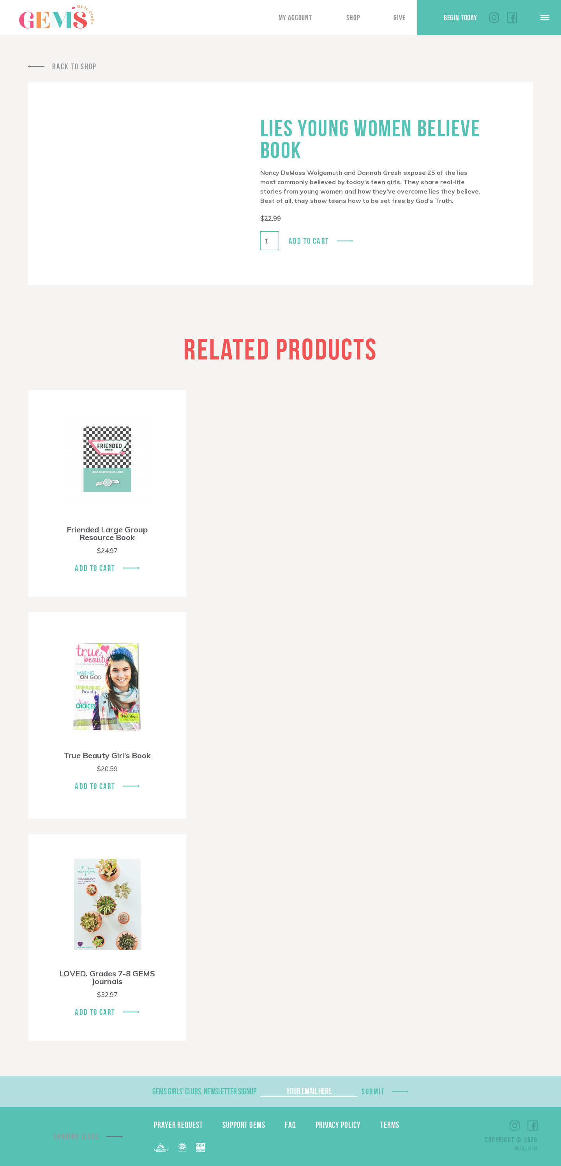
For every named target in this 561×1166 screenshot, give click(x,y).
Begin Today (460, 17)
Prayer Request (178, 1124)
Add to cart (309, 241)
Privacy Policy (338, 1124)
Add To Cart (95, 568)
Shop (353, 17)
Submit (373, 1091)
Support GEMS (243, 1124)
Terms (390, 1124)
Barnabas (161, 1147)
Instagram (494, 17)
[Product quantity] (269, 240)
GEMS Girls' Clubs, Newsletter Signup (204, 1091)
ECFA (182, 1147)
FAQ (290, 1124)
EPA (200, 1147)
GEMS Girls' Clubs (56, 16)
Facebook (512, 17)
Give (399, 17)
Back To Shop (74, 66)
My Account (295, 17)
